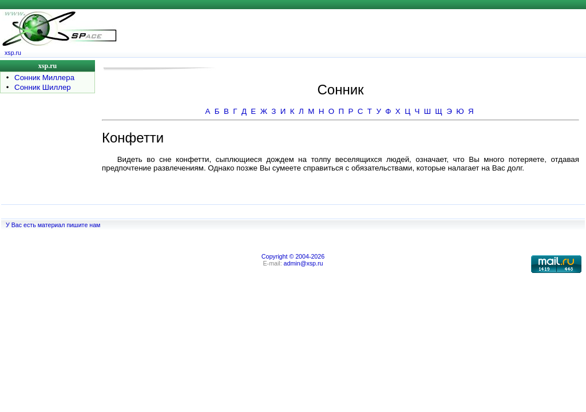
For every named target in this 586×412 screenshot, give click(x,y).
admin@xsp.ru (303, 263)
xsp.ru (13, 52)
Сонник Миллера (44, 77)
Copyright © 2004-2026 (293, 256)
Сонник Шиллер (42, 87)
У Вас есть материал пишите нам (53, 224)
